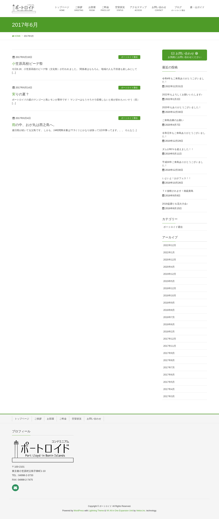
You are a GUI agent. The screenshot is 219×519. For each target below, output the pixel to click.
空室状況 (76, 418)
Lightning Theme (96, 510)
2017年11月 (169, 346)
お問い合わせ (94, 418)
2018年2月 (169, 331)
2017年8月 (169, 360)
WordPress (79, 510)
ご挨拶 (38, 418)
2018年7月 (169, 317)
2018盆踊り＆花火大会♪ (175, 203)
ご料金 (63, 418)
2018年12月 (169, 288)
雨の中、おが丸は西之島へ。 (34, 125)
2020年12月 (169, 259)
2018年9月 (169, 302)
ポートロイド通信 (129, 57)
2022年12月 (169, 245)
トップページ (22, 418)
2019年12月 (169, 274)
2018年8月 (169, 310)
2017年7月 (169, 367)
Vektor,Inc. (141, 510)
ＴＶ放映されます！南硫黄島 (177, 191)
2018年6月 (169, 324)
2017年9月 (169, 353)
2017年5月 (169, 382)
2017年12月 (169, 338)
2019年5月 (169, 281)
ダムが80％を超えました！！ (178, 149)
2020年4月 (169, 266)
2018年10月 (169, 295)
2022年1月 (169, 252)
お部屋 (50, 418)
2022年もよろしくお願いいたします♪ (182, 94)
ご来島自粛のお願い (173, 120)
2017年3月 (169, 396)
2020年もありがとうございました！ (181, 107)
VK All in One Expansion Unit (119, 510)
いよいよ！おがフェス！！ (176, 178)
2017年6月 (169, 374)
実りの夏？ (20, 94)
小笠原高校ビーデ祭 (27, 63)
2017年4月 (169, 389)
